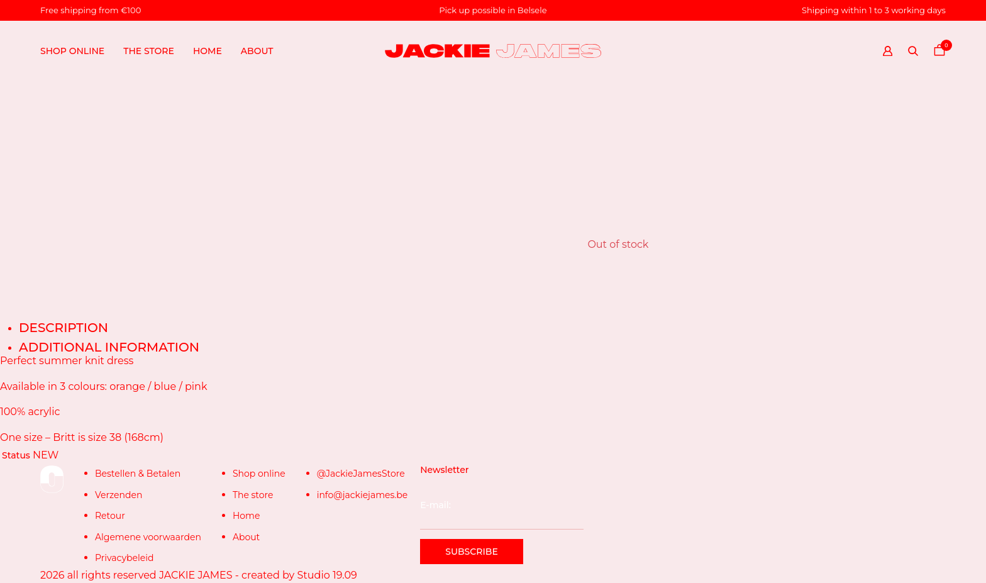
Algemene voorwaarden (148, 537)
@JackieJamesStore (361, 473)
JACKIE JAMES (196, 575)
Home (207, 51)
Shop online (72, 51)
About (257, 51)
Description (63, 327)
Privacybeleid (124, 558)
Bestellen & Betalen (137, 473)
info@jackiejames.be (362, 495)
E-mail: (501, 514)
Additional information (109, 347)
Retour (110, 515)
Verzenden (118, 495)
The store (148, 51)
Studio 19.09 (327, 575)
